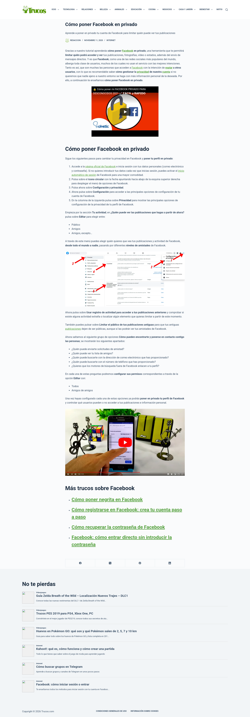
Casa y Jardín (188, 9)
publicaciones (73, 328)
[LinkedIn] (170, 563)
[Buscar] (226, 9)
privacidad (143, 71)
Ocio (56, 9)
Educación (138, 9)
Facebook (127, 50)
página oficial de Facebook (100, 166)
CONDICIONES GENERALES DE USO (111, 711)
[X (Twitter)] (110, 563)
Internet (111, 40)
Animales (121, 9)
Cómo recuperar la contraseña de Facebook (118, 527)
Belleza (106, 9)
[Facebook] (80, 563)
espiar (169, 67)
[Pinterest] (140, 563)
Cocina (154, 9)
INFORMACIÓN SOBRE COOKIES (144, 711)
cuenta (166, 71)
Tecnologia (71, 9)
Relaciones (89, 9)
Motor (222, 9)
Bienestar (206, 9)
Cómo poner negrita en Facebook (107, 499)
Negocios (169, 9)
